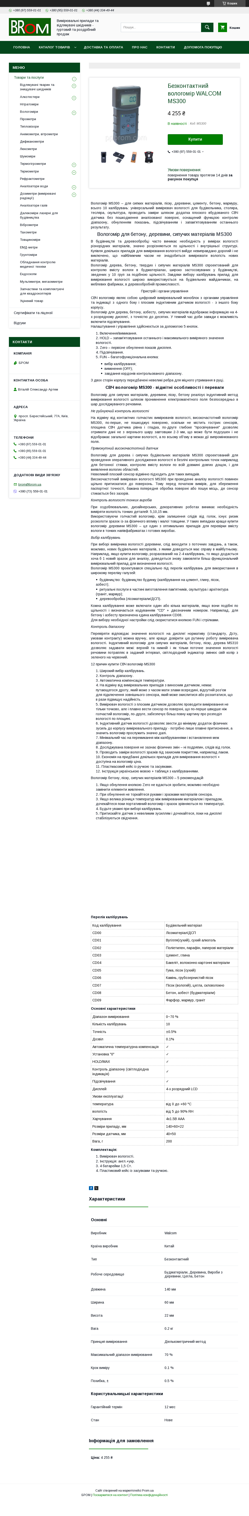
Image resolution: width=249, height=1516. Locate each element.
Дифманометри (32, 141)
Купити (195, 139)
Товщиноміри (30, 240)
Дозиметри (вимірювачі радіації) (38, 196)
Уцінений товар (31, 301)
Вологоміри (29, 111)
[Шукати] (207, 27)
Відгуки (20, 323)
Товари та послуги (29, 77)
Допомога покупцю (203, 47)
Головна (21, 47)
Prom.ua (148, 1490)
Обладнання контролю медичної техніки (38, 264)
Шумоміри (27, 156)
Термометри (29, 171)
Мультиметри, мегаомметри (41, 281)
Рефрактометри (32, 179)
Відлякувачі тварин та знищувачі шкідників (37, 87)
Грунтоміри (28, 255)
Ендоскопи (28, 274)
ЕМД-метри (29, 247)
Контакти (165, 47)
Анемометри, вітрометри (39, 134)
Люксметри (28, 149)
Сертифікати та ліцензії (33, 313)
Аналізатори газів (33, 205)
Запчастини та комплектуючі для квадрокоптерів (42, 291)
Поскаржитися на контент (110, 1495)
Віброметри (29, 225)
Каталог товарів (54, 47)
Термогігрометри (33, 164)
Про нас (139, 47)
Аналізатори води (34, 186)
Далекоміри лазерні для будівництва (39, 215)
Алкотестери (30, 97)
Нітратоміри (29, 104)
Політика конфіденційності (149, 1495)
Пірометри (28, 119)
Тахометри (28, 232)
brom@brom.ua (29, 484)
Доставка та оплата (103, 47)
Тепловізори (29, 126)
